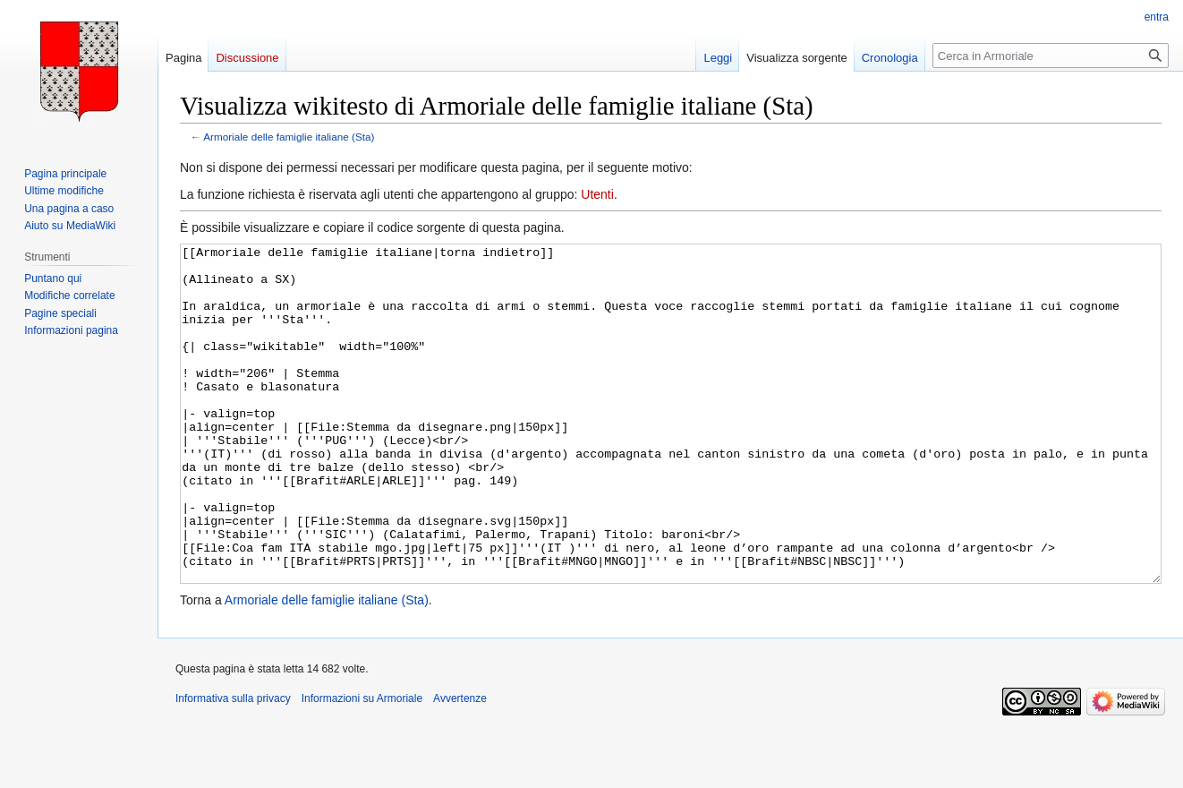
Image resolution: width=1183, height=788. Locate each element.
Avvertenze (460, 765)
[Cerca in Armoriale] (1050, 55)
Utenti (597, 194)
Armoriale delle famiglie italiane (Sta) (288, 136)
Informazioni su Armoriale (362, 765)
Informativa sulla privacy (233, 765)
